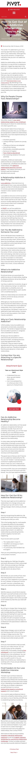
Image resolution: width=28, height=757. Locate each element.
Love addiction (6, 183)
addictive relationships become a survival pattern (11, 167)
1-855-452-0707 (14, 9)
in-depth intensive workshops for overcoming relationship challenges (14, 739)
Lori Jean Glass (22, 38)
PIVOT (5, 208)
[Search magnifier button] (25, 16)
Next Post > (14, 752)
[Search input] (12, 16)
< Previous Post (14, 749)
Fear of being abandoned (11, 153)
